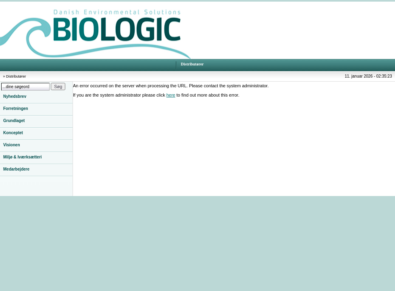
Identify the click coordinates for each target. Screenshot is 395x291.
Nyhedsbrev (14, 96)
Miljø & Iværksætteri (22, 157)
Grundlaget (14, 120)
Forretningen (15, 108)
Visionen (11, 145)
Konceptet (13, 133)
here (170, 95)
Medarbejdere (16, 169)
